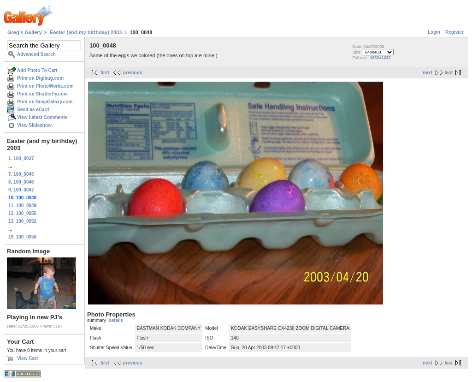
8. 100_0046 (21, 182)
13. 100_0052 (22, 221)
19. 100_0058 (22, 236)
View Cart (27, 358)
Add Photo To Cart (37, 70)
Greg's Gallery (24, 32)
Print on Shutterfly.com (42, 93)
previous (132, 72)
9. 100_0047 (21, 189)
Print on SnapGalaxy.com (44, 101)
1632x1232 (380, 57)
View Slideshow (34, 125)
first (104, 72)
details (116, 320)
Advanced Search (36, 54)
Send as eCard (33, 109)
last (449, 72)
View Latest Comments (42, 117)
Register (454, 32)
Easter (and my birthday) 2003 (86, 32)
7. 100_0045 (21, 174)
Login (434, 32)
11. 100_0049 (22, 205)
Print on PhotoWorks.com (45, 86)
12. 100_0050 (22, 213)
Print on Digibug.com (40, 78)
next (427, 72)
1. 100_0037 (21, 158)
